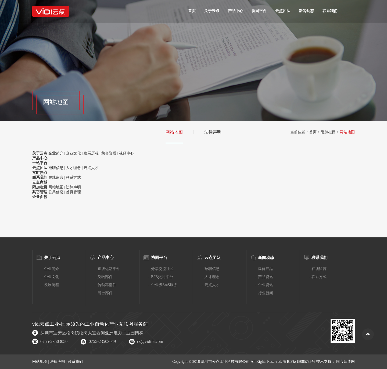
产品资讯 (265, 277)
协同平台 (259, 11)
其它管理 (39, 192)
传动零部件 (107, 285)
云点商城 (39, 182)
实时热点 (39, 173)
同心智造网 (345, 362)
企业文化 (73, 153)
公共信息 (55, 192)
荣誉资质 (108, 153)
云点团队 (282, 11)
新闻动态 (306, 11)
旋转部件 (105, 277)
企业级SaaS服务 (164, 285)
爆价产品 (265, 269)
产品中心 (235, 11)
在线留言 (55, 177)
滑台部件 (105, 293)
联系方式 (73, 177)
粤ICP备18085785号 (299, 362)
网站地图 (174, 132)
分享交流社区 (162, 269)
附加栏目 (328, 132)
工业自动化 (97, 324)
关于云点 (211, 11)
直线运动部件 (109, 269)
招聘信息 (55, 168)
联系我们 (330, 11)
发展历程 (91, 153)
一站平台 (39, 163)
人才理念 (73, 168)
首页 (192, 11)
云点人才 (91, 168)
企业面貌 (39, 197)
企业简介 (55, 153)
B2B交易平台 (162, 277)
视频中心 (126, 153)
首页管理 (73, 192)
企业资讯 (265, 285)
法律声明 (212, 132)
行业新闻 (265, 293)
